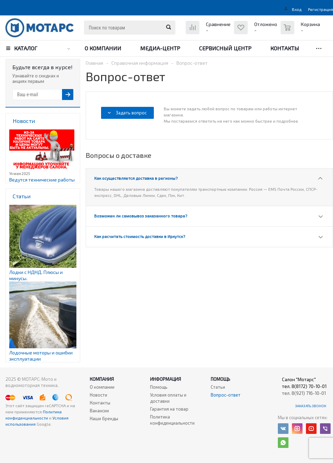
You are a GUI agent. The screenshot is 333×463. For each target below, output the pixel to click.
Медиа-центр (160, 48)
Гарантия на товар (169, 409)
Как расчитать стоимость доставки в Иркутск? (139, 236)
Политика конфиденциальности (172, 420)
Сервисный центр (225, 48)
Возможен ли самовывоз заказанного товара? (140, 215)
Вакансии (99, 410)
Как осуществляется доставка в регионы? (135, 178)
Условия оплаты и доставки (168, 398)
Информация (165, 379)
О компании (103, 48)
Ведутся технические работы (42, 180)
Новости (98, 395)
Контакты (284, 48)
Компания (102, 379)
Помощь (220, 379)
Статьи (218, 387)
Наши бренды (104, 418)
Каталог (25, 48)
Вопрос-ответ (226, 395)
